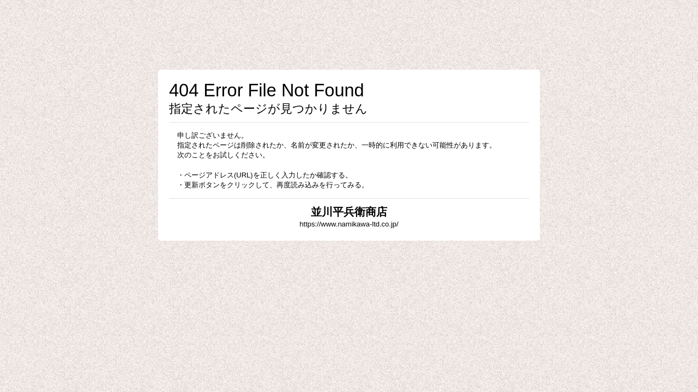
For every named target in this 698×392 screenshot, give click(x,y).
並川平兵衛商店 (349, 212)
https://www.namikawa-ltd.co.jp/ (348, 224)
